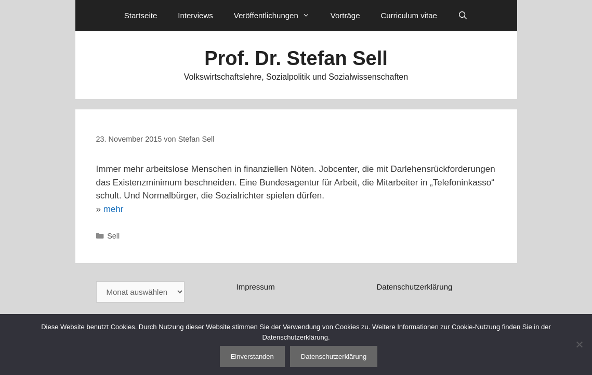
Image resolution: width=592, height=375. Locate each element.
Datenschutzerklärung (414, 286)
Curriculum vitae (408, 15)
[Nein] (579, 344)
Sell (113, 236)
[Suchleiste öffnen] (463, 15)
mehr (113, 209)
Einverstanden (252, 356)
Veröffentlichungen (277, 15)
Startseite (140, 15)
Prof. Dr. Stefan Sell (296, 58)
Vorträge (345, 15)
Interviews (195, 15)
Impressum (255, 286)
